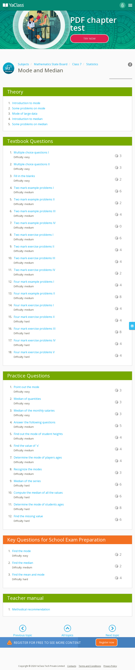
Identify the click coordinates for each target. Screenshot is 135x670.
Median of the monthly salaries (34, 410)
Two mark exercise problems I (33, 235)
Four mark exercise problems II (34, 317)
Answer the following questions (34, 422)
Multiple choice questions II (32, 164)
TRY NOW (89, 38)
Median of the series (27, 481)
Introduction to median (27, 119)
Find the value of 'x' (26, 446)
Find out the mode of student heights (38, 434)
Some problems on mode (28, 108)
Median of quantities (27, 399)
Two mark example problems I (34, 188)
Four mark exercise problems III (35, 329)
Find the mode (21, 551)
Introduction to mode (26, 103)
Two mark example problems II (34, 199)
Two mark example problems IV (35, 223)
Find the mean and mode (28, 574)
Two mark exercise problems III (34, 258)
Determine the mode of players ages (38, 457)
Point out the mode (26, 387)
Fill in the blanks (24, 176)
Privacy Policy (110, 666)
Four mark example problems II (34, 293)
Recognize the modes (28, 469)
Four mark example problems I (34, 282)
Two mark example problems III (35, 211)
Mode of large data (24, 114)
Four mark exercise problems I (34, 305)
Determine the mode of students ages (39, 504)
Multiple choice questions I (31, 152)
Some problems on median (29, 124)
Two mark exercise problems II (34, 246)
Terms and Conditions (90, 666)
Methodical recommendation (31, 609)
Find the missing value (28, 516)
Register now (106, 642)
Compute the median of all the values (38, 493)
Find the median (22, 563)
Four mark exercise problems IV (35, 340)
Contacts (71, 666)
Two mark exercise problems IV (34, 270)
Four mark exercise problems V (34, 352)
